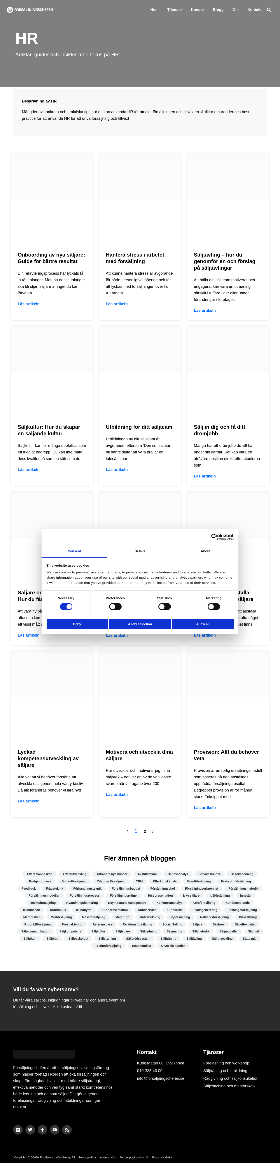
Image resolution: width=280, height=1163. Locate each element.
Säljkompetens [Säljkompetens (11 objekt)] (70, 931)
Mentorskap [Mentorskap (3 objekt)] (32, 917)
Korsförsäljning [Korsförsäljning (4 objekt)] (204, 902)
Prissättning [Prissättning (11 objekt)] (248, 917)
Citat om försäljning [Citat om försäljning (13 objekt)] (111, 881)
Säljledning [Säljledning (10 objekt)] (148, 931)
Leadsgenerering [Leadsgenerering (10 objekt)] (205, 910)
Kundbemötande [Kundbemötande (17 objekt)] (238, 902)
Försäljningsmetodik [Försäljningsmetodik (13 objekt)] (243, 888)
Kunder (197, 10)
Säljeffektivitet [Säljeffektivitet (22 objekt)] (245, 924)
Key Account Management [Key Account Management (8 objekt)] (127, 902)
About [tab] (205, 551)
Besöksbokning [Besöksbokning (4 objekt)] (242, 874)
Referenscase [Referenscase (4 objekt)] (102, 924)
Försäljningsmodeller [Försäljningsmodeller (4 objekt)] (44, 895)
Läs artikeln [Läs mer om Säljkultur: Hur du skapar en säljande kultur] (29, 469)
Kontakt (254, 10)
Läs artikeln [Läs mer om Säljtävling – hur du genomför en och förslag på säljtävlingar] (205, 310)
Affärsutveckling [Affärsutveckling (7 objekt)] (75, 874)
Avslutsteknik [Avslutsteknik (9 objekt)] (148, 874)
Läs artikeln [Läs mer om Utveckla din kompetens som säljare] (117, 635)
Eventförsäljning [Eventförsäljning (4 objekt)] (199, 881)
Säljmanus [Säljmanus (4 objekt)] (174, 931)
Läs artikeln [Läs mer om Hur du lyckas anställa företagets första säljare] (205, 635)
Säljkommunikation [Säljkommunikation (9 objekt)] (35, 931)
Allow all (203, 624)
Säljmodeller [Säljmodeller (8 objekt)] (229, 931)
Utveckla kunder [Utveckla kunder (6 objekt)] (173, 946)
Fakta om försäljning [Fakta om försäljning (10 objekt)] (236, 881)
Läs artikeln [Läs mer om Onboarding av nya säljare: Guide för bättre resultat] (29, 304)
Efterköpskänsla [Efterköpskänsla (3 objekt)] (165, 881)
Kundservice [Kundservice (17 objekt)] (147, 910)
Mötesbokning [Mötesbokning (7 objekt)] (150, 917)
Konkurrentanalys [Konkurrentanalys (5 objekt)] (169, 902)
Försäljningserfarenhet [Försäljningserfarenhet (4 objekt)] (201, 888)
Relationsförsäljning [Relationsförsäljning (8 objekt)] (137, 924)
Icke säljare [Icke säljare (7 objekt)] (191, 895)
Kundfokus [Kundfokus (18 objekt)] (58, 910)
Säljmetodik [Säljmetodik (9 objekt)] (201, 931)
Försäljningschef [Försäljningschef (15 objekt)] (162, 888)
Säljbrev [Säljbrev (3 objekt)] (218, 924)
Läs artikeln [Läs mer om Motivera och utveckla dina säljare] (117, 794)
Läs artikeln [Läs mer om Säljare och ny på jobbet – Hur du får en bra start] (29, 635)
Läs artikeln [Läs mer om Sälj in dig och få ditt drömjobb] (205, 476)
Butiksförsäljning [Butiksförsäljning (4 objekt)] (74, 881)
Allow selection (140, 624)
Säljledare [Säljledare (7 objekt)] (123, 931)
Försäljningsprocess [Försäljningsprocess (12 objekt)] (85, 895)
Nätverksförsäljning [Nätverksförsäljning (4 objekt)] (214, 917)
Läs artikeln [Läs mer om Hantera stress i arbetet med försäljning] (117, 304)
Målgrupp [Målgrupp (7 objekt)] (122, 917)
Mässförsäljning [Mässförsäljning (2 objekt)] (93, 917)
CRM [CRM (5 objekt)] (139, 881)
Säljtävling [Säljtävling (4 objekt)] (194, 938)
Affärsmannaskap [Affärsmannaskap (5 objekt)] (39, 874)
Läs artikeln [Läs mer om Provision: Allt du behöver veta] (205, 807)
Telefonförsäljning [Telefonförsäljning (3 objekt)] (108, 946)
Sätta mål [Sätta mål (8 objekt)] (249, 938)
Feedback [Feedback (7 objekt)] (29, 888)
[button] (269, 10)
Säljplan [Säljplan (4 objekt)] (52, 938)
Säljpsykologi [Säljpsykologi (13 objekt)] (78, 938)
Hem (154, 10)
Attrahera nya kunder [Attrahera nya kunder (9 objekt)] (112, 874)
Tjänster (174, 10)
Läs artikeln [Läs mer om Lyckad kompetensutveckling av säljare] (29, 801)
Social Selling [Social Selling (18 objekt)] (172, 924)
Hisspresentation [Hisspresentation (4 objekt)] (160, 895)
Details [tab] (140, 551)
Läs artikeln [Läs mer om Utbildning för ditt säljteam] (117, 469)
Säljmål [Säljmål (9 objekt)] (253, 931)
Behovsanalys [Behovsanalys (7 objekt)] (178, 874)
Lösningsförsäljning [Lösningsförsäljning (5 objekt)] (242, 910)
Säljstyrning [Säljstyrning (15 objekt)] (107, 938)
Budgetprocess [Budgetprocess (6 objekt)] (40, 881)
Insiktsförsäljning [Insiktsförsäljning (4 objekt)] (43, 902)
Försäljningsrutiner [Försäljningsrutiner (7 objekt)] (124, 895)
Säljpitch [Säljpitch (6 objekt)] (30, 938)
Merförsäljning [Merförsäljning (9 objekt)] (61, 917)
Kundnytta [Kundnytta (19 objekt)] (83, 910)
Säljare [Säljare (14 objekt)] (197, 924)
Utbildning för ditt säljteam (139, 427)
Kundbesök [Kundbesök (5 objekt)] (31, 910)
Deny (77, 624)
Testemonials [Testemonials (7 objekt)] (141, 946)
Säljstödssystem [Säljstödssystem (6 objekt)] (138, 938)
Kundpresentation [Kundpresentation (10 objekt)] (115, 910)
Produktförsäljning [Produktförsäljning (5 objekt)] (38, 924)
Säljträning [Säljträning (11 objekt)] (168, 938)
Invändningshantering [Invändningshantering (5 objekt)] (82, 902)
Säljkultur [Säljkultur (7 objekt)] (98, 931)
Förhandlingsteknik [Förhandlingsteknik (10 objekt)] (87, 888)
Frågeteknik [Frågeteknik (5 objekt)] (54, 888)
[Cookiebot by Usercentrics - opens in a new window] (214, 536)
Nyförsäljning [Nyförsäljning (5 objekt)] (180, 917)
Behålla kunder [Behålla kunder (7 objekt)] (209, 874)
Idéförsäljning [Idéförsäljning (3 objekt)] (220, 895)
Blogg (218, 10)
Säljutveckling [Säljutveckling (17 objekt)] (222, 938)
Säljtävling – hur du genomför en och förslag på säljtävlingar (224, 261)
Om (236, 10)
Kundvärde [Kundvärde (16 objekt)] (174, 910)
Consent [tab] (74, 551)
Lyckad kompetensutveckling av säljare (48, 758)
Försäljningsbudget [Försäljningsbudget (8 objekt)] (126, 888)
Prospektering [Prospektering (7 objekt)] (72, 924)
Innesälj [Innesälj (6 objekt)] (245, 895)
